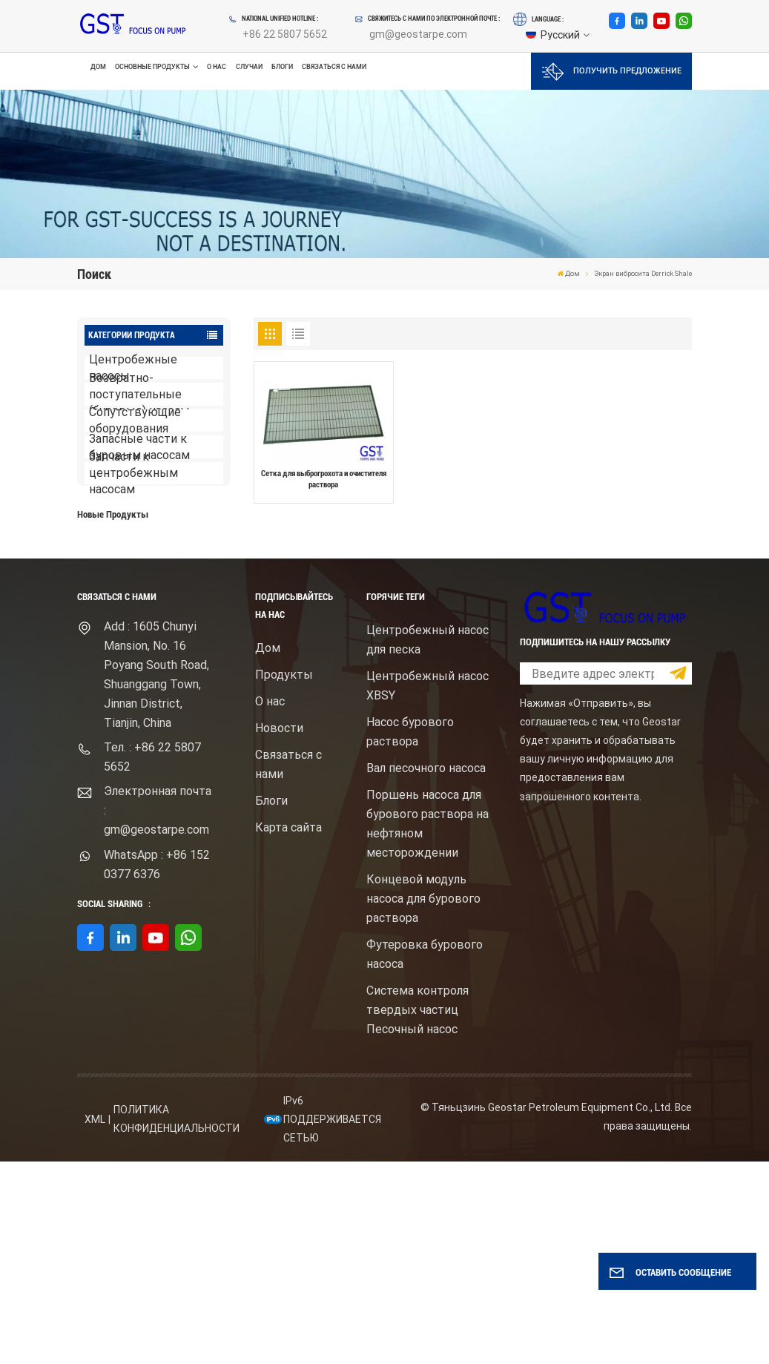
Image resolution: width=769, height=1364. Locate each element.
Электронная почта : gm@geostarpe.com (157, 1013)
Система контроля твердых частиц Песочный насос (417, 1212)
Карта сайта (288, 1030)
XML (95, 1322)
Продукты (284, 877)
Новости (279, 930)
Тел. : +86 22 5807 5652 (152, 959)
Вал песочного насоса (426, 970)
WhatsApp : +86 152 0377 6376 (157, 1067)
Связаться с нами (334, 66)
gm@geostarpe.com (418, 34)
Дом (98, 66)
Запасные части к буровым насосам (139, 446)
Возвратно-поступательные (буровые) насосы (139, 394)
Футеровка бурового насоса (424, 1156)
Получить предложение (611, 71)
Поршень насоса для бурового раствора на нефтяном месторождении (427, 1026)
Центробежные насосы (133, 368)
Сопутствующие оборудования (135, 420)
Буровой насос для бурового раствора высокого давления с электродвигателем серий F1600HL (176, 561)
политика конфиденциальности (176, 1322)
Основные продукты (152, 66)
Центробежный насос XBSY (427, 888)
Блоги (282, 66)
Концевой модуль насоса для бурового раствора (423, 1101)
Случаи (249, 66)
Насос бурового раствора (410, 934)
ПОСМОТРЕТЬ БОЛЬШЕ (147, 593)
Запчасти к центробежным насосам (133, 473)
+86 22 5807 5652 (284, 34)
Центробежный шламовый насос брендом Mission (175, 656)
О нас (216, 66)
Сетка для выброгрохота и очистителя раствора (323, 479)
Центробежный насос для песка (427, 842)
